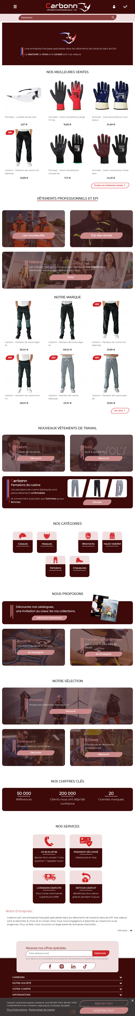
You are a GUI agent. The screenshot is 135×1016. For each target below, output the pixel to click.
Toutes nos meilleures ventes (110, 185)
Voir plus (120, 410)
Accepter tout (104, 1010)
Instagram (62, 966)
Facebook (50, 966)
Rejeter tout (104, 1003)
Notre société (67, 983)
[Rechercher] (68, 17)
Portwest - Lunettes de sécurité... (21, 117)
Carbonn (67, 977)
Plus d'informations (17, 1010)
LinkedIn (73, 966)
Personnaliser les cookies (42, 1010)
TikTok (85, 966)
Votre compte (67, 989)
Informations (67, 995)
